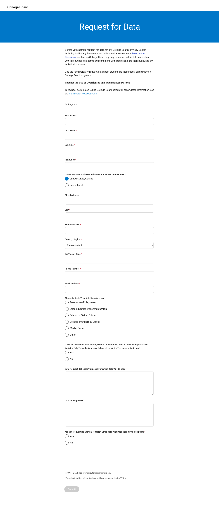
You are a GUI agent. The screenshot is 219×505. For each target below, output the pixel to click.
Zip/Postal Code (73, 254)
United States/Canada (79, 179)
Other (70, 335)
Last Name (70, 130)
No (69, 360)
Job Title (69, 145)
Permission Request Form (83, 93)
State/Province (72, 224)
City (67, 210)
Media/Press (74, 329)
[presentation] (88, 460)
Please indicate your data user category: (85, 298)
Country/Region (72, 239)
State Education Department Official (86, 309)
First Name (70, 115)
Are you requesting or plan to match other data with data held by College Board (104, 432)
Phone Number (72, 269)
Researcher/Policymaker (80, 303)
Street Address (72, 195)
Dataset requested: (74, 400)
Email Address (72, 283)
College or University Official (82, 322)
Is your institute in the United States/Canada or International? (95, 174)
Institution (70, 160)
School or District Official (80, 316)
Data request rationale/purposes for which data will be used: (95, 369)
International (74, 186)
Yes (69, 353)
